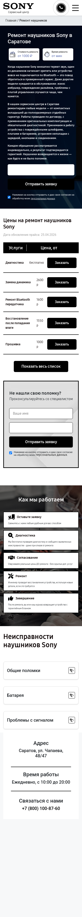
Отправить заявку (41, 184)
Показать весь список (41, 366)
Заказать (62, 263)
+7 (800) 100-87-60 (41, 808)
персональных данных (43, 198)
